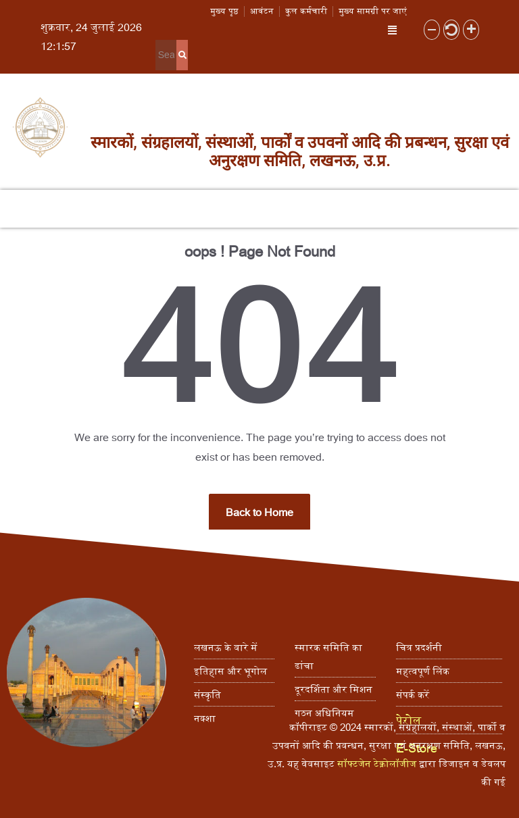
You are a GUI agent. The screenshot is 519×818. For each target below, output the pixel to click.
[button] (393, 29)
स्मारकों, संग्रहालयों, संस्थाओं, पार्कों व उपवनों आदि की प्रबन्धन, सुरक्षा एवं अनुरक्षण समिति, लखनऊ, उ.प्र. (299, 151)
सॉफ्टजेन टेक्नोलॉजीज (376, 763)
